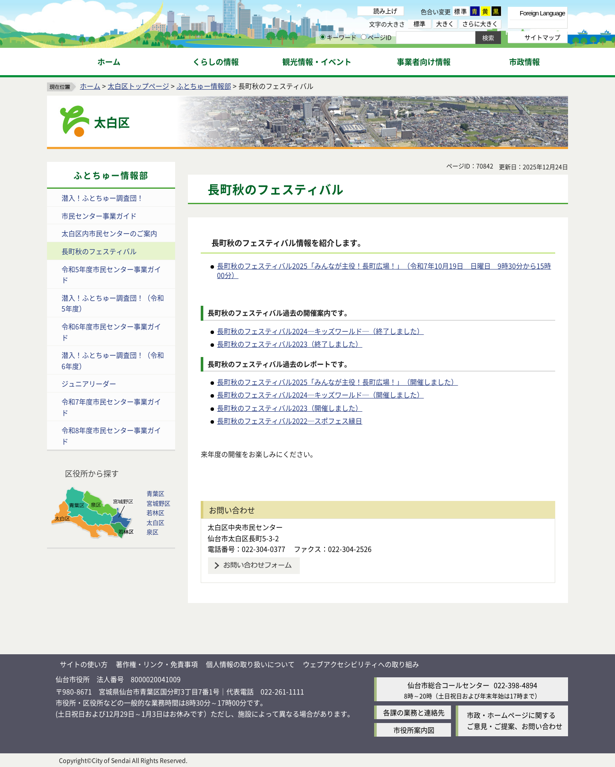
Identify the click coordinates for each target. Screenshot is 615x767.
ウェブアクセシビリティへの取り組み (361, 664)
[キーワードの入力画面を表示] (322, 37)
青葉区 (155, 493)
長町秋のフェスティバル (99, 251)
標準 (461, 11)
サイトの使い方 (84, 664)
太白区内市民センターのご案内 (109, 233)
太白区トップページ (138, 86)
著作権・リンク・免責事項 (157, 664)
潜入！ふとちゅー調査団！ (103, 198)
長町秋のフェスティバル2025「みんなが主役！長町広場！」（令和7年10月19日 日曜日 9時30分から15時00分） (384, 270)
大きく (445, 24)
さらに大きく (480, 24)
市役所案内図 (413, 730)
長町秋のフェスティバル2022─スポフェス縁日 (289, 421)
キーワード (338, 37)
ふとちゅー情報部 (203, 86)
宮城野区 (158, 503)
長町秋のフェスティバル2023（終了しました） (289, 344)
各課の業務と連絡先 (414, 712)
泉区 (152, 531)
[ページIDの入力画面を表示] (363, 37)
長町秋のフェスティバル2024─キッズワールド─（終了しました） (320, 331)
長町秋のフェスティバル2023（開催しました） (289, 408)
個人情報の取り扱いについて (250, 664)
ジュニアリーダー (89, 383)
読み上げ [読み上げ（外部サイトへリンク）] (385, 10)
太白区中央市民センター (249, 527)
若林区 (155, 512)
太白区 (155, 522)
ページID (376, 37)
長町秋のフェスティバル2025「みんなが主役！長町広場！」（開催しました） (337, 382)
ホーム (90, 86)
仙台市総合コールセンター (448, 685)
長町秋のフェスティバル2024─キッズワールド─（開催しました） (320, 394)
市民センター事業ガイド (99, 216)
